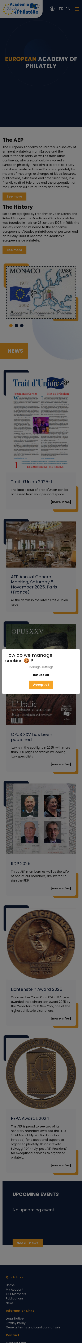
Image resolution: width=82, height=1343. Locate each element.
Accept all (41, 684)
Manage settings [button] (41, 667)
